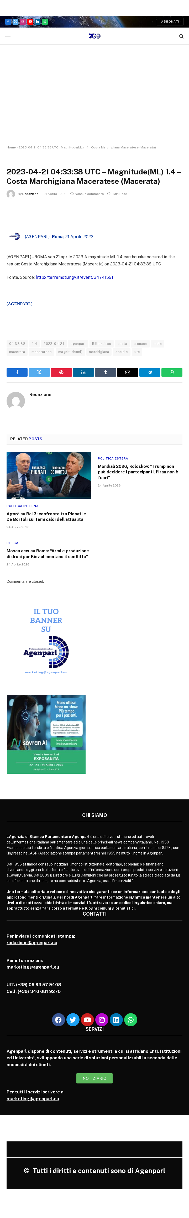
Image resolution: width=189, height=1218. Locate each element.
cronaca (140, 344)
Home (11, 147)
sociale (122, 352)
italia (158, 344)
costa (122, 344)
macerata (17, 352)
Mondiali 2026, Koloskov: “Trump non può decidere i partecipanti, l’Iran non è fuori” (138, 472)
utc (137, 352)
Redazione (30, 194)
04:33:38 (17, 344)
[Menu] (7, 36)
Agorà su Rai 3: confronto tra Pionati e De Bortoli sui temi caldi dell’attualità (46, 516)
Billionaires (101, 344)
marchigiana (99, 352)
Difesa (13, 543)
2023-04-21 (54, 344)
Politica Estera (113, 458)
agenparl (78, 344)
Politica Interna (23, 506)
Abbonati (170, 21)
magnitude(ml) (70, 352)
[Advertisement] (94, 90)
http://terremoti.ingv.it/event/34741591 (74, 277)
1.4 (34, 344)
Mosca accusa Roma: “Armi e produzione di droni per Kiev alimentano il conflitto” (48, 553)
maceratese (42, 352)
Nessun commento (87, 194)
